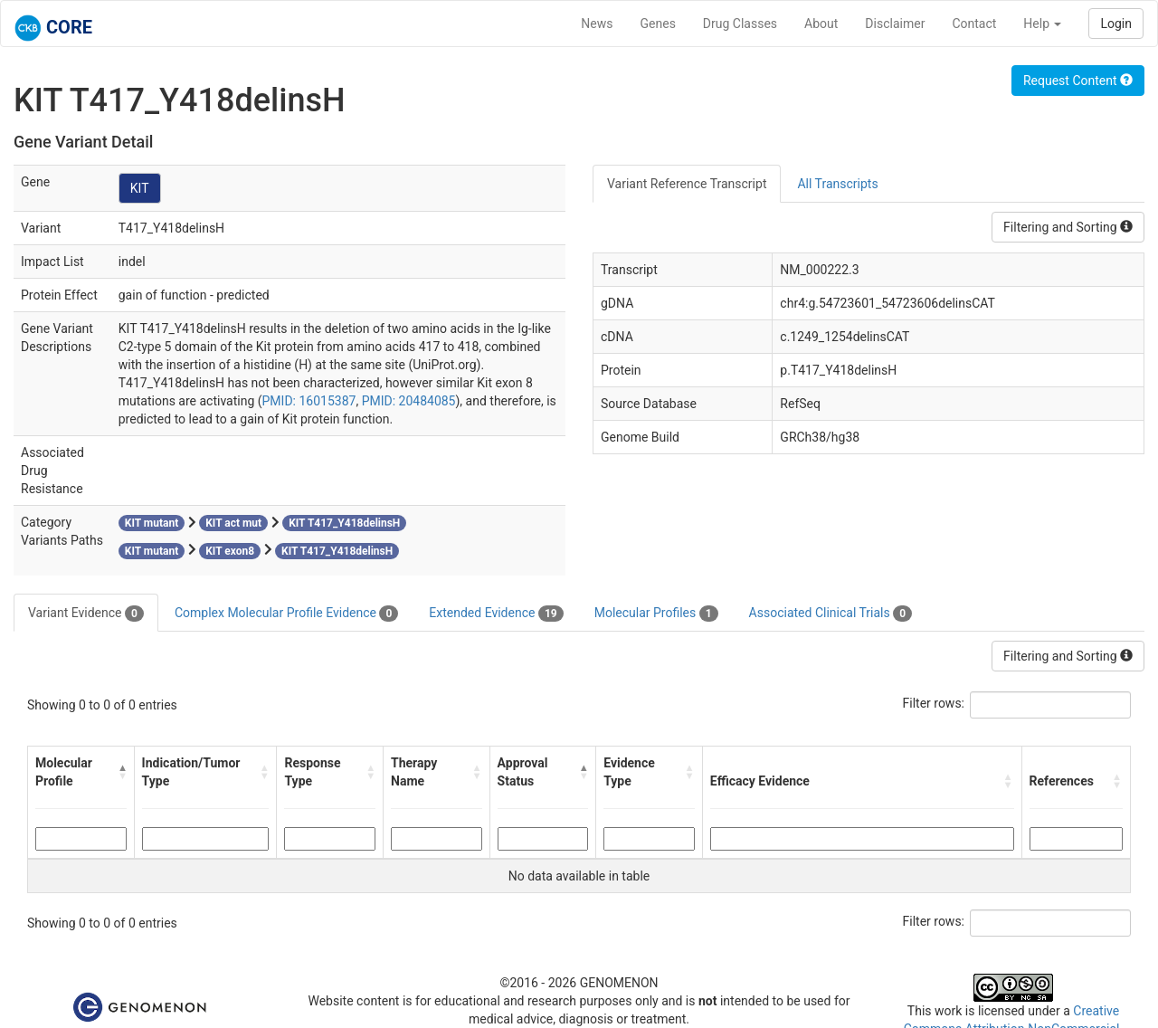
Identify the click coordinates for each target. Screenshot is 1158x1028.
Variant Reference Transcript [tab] (686, 183)
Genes (658, 23)
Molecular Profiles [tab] (656, 613)
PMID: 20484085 (409, 401)
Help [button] (1042, 23)
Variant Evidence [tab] (86, 613)
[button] (122, 772)
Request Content (1078, 80)
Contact (974, 23)
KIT (139, 188)
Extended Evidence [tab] (496, 613)
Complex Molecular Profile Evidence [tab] (286, 613)
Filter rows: (934, 703)
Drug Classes (740, 23)
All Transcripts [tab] (837, 183)
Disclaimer (895, 23)
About (821, 23)
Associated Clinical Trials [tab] (831, 613)
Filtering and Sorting (1068, 227)
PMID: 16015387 (309, 401)
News (596, 23)
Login (1116, 23)
